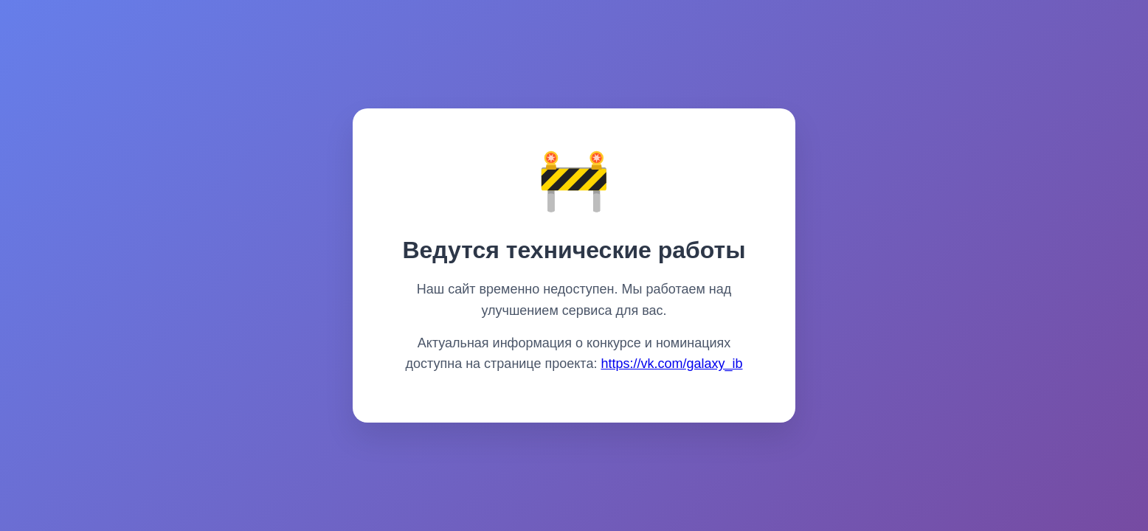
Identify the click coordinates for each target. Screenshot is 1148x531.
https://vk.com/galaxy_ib (671, 363)
